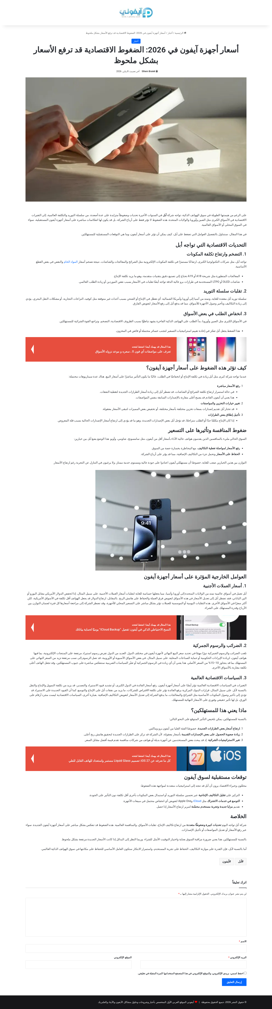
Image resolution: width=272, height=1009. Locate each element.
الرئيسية (180, 33)
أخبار (170, 33)
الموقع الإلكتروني (122, 957)
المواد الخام (70, 261)
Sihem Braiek (148, 71)
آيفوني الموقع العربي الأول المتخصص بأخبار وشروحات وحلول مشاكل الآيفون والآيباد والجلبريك (146, 1002)
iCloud (197, 801)
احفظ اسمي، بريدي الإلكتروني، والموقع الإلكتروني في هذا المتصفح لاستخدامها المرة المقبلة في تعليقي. (190, 973)
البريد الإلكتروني (237, 957)
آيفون (225, 861)
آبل (240, 861)
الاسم (242, 941)
